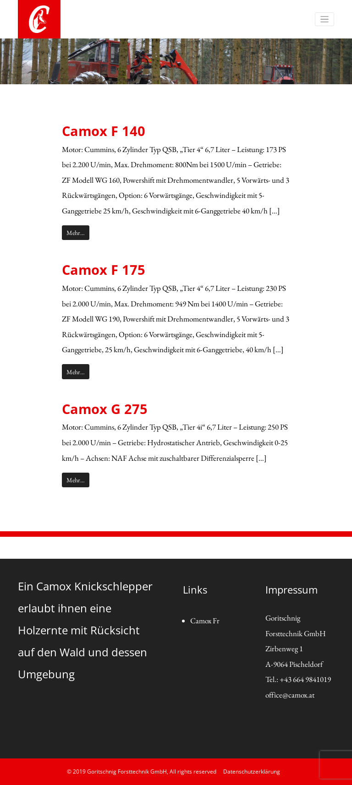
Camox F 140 (103, 131)
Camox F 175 (103, 269)
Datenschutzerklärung (251, 771)
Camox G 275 (105, 409)
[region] (176, 61)
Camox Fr (205, 621)
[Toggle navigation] (325, 19)
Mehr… (75, 232)
